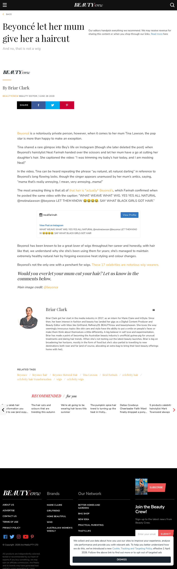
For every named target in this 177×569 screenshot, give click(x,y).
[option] (15, 408)
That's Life (84, 531)
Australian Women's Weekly (59, 529)
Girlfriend (53, 510)
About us (8, 504)
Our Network (89, 493)
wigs (59, 379)
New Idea (83, 519)
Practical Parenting (91, 525)
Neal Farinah (110, 375)
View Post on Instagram (51, 225)
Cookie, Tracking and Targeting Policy (132, 548)
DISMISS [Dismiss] (122, 559)
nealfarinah (50, 215)
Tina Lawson (90, 375)
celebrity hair (130, 375)
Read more (156, 34)
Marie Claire (54, 505)
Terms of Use (10, 522)
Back (6, 14)
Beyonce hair (39, 375)
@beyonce (51, 287)
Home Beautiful (56, 516)
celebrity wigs (75, 379)
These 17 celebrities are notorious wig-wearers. (125, 265)
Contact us (9, 516)
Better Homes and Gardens (89, 506)
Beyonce (22, 375)
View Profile (129, 215)
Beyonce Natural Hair (65, 375)
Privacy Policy (11, 527)
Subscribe (156, 487)
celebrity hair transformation (34, 379)
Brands (53, 493)
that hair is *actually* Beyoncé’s (91, 190)
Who (50, 522)
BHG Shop (84, 513)
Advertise (9, 510)
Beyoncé (23, 133)
